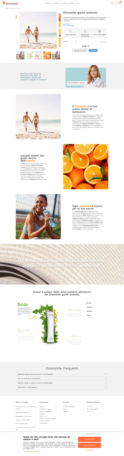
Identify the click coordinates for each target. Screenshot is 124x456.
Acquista (93, 50)
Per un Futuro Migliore (92, 409)
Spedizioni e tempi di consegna (47, 418)
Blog (88, 411)
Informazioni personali (69, 406)
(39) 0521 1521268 (25, 420)
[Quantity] (72, 42)
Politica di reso (43, 416)
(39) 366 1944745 (27, 416)
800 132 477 (27, 412)
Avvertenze (42, 413)
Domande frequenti (44, 421)
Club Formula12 (43, 423)
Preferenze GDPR (89, 450)
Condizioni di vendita (45, 409)
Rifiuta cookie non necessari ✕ (93, 434)
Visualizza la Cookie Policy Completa (31, 451)
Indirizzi (65, 411)
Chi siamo (89, 406)
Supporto (41, 406)
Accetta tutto (89, 439)
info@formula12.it (23, 423)
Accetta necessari (89, 445)
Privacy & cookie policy (45, 411)
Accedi (116, 3)
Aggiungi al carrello (80, 50)
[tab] (96, 303)
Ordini (64, 409)
